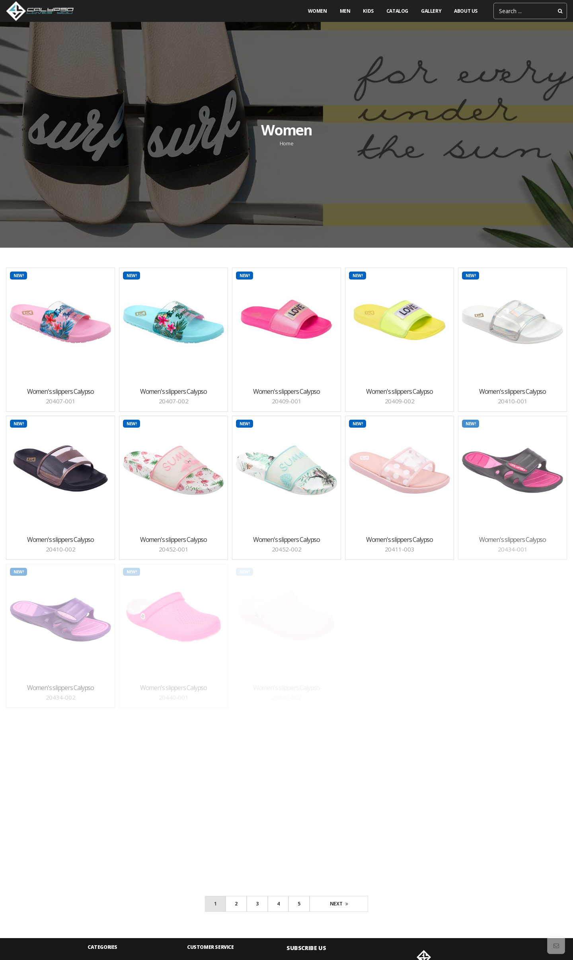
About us (465, 11)
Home (286, 143)
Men (345, 11)
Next (339, 903)
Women (317, 11)
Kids (368, 11)
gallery (431, 11)
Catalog (397, 11)
